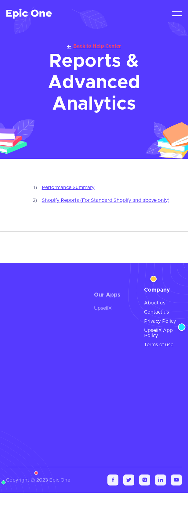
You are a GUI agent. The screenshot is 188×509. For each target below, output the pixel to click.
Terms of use (158, 344)
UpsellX (103, 310)
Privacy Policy (160, 321)
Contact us (156, 312)
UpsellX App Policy (158, 333)
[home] (29, 14)
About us (154, 302)
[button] (177, 13)
